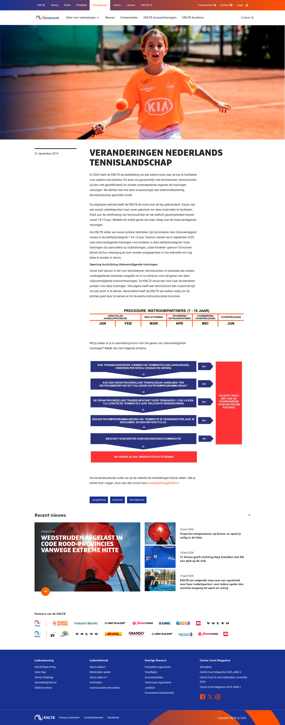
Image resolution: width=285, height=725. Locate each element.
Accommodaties (154, 677)
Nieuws (110, 17)
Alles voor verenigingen (81, 17)
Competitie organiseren (158, 667)
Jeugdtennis (99, 499)
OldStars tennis (43, 687)
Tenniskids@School (45, 682)
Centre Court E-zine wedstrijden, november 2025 (223, 679)
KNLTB (41, 5)
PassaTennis (207, 5)
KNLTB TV (146, 5)
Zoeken (245, 17)
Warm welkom (98, 667)
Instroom (117, 499)
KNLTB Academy (193, 17)
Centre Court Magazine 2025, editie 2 (220, 672)
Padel (67, 5)
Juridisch (150, 687)
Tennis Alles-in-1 (99, 677)
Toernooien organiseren (158, 682)
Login (243, 5)
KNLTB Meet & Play (45, 667)
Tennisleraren (136, 499)
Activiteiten (96, 682)
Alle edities (206, 667)
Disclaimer (113, 717)
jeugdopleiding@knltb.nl (163, 483)
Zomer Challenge (44, 677)
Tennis (54, 5)
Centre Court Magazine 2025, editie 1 (220, 687)
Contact (226, 5)
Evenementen (129, 17)
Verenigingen (100, 5)
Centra (117, 5)
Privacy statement (69, 717)
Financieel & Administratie (159, 692)
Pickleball (81, 5)
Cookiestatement (93, 717)
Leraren (131, 5)
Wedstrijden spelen (100, 672)
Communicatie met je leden (105, 687)
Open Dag (40, 672)
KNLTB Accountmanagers (160, 17)
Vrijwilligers (151, 672)
